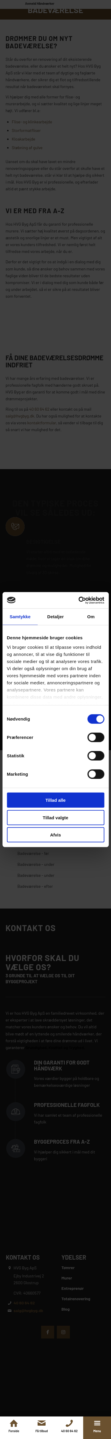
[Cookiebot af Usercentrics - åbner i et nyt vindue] (79, 600)
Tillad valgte (55, 817)
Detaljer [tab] (55, 616)
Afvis (55, 834)
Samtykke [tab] (19, 616)
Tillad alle (55, 800)
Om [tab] (91, 616)
